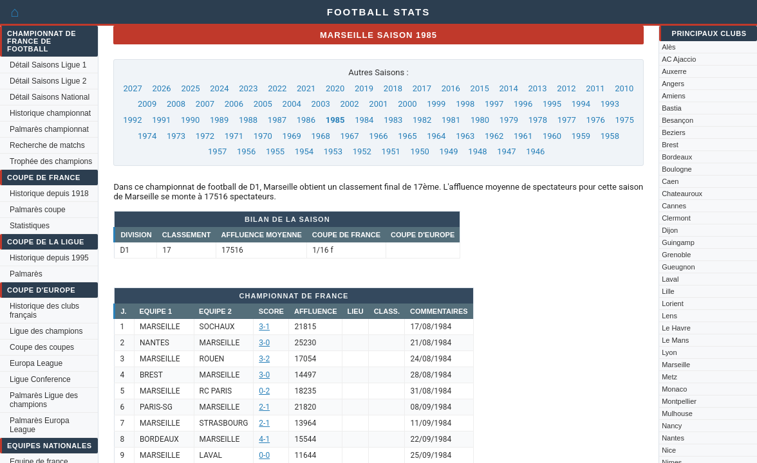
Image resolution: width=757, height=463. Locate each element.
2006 (234, 104)
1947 (506, 151)
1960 (552, 136)
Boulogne (677, 169)
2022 (277, 88)
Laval (670, 279)
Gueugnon (678, 267)
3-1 (264, 326)
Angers (673, 83)
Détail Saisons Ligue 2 (48, 81)
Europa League (36, 363)
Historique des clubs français (44, 311)
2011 (595, 88)
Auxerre (674, 71)
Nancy (672, 426)
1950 (420, 151)
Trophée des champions (51, 161)
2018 (393, 88)
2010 (624, 88)
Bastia (672, 108)
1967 (349, 136)
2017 (422, 88)
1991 (161, 120)
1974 (147, 136)
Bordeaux (677, 157)
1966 (378, 136)
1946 (535, 151)
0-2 (264, 390)
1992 (132, 120)
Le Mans (675, 340)
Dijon (670, 230)
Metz (669, 377)
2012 (566, 88)
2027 (133, 88)
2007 (205, 104)
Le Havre (676, 328)
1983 (393, 120)
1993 (610, 104)
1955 (275, 151)
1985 (335, 120)
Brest (670, 145)
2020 (335, 88)
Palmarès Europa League (40, 425)
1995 (552, 104)
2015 (480, 88)
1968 (321, 136)
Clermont (676, 218)
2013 (537, 88)
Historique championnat (50, 113)
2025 (190, 88)
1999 (436, 104)
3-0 (264, 342)
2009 (147, 104)
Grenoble (676, 255)
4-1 (264, 439)
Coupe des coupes (42, 347)
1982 (422, 120)
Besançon (677, 120)
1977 (566, 120)
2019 (364, 88)
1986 (306, 120)
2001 (378, 104)
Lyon (669, 352)
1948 (477, 151)
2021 (306, 88)
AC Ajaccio (679, 59)
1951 (391, 151)
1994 (581, 104)
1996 (523, 104)
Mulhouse (677, 413)
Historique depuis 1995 (49, 257)
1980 (480, 120)
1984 (364, 120)
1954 (304, 151)
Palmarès (26, 273)
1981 (451, 120)
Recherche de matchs (47, 145)
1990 (190, 120)
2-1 (264, 407)
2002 (349, 104)
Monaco (674, 389)
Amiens (674, 96)
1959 (581, 136)
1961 (523, 136)
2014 (509, 88)
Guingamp (678, 242)
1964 (436, 136)
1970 (263, 136)
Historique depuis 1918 (49, 193)
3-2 (264, 358)
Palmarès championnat (49, 129)
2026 (161, 88)
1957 (217, 151)
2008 (176, 104)
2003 (321, 104)
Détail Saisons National (49, 97)
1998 (465, 104)
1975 (624, 120)
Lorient (673, 303)
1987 (277, 120)
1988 (248, 120)
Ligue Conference (40, 379)
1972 (205, 136)
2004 (292, 104)
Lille (668, 291)
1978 (537, 120)
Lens (669, 316)
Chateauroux (682, 193)
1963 (465, 136)
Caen (670, 181)
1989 (219, 120)
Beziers (674, 132)
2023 (248, 88)
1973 (176, 136)
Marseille (676, 364)
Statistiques (30, 225)
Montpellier (679, 401)
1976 (595, 120)
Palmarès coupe (38, 209)
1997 (494, 104)
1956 (246, 151)
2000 (407, 104)
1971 (234, 136)
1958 (610, 136)
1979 (509, 120)
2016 (451, 88)
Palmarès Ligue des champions (44, 400)
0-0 (264, 455)
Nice (669, 450)
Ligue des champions (46, 331)
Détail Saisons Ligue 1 (48, 64)
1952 (362, 151)
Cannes (674, 206)
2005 (263, 104)
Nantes (673, 438)
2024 (219, 88)
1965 (407, 136)
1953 (333, 151)
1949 (448, 151)
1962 (494, 136)
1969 (292, 136)
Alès (668, 47)
